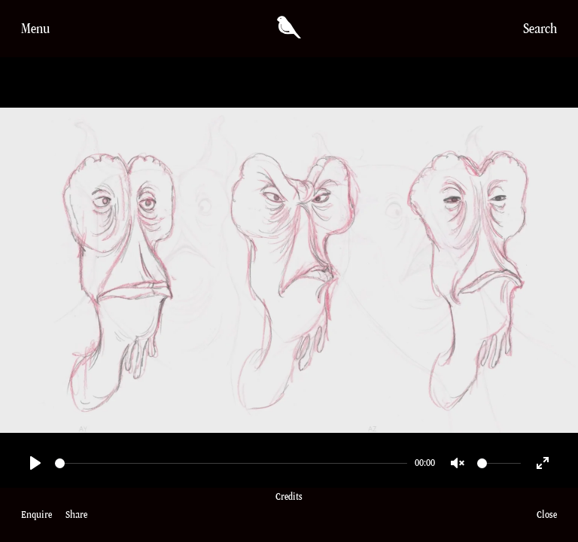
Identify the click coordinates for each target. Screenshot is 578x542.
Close (547, 514)
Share (76, 514)
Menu (35, 28)
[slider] (231, 463)
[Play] (35, 463)
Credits (289, 515)
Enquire (36, 514)
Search (540, 28)
